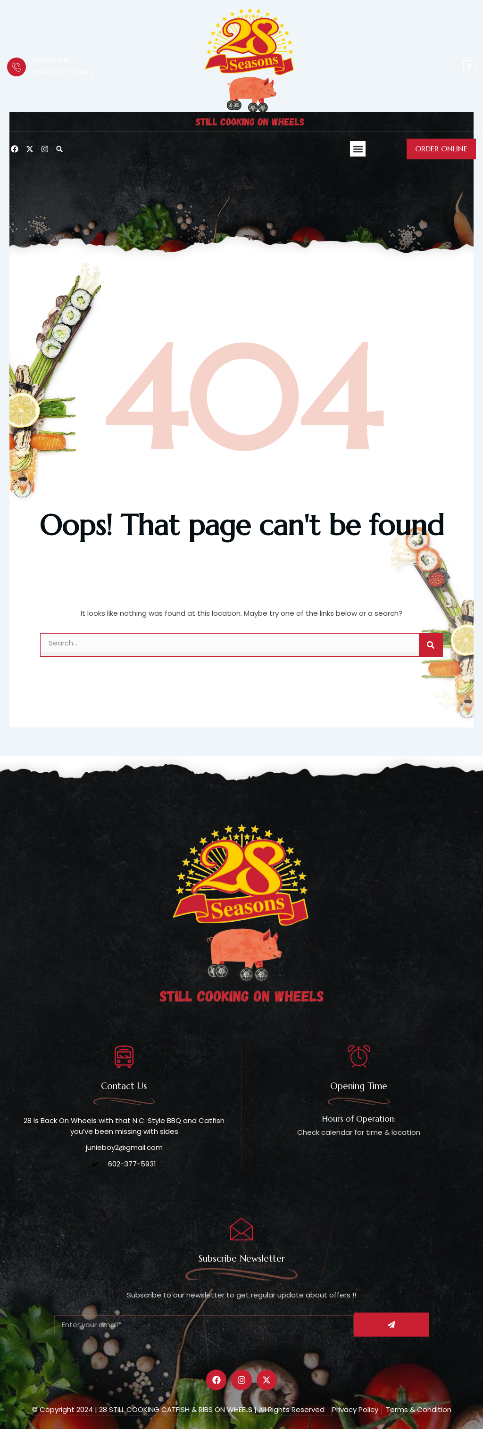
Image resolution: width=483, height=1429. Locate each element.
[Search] (430, 645)
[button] (59, 149)
